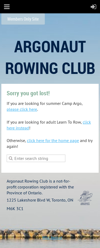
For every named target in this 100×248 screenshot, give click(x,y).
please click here (22, 109)
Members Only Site (23, 19)
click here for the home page (53, 140)
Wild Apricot (52, 237)
